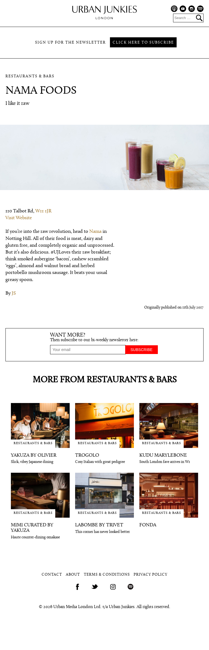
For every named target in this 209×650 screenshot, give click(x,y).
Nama (95, 231)
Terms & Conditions (107, 575)
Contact (52, 575)
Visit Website (18, 218)
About (73, 575)
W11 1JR (43, 211)
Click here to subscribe (143, 43)
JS (14, 293)
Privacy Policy (150, 575)
